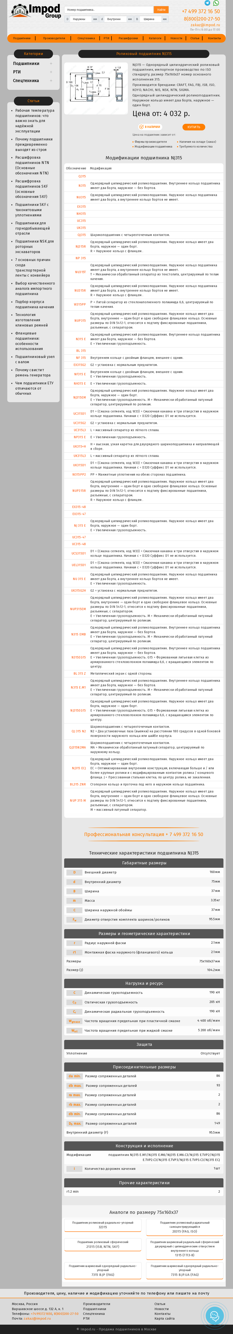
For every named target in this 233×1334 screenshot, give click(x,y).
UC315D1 (79, 414)
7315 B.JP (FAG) (102, 1275)
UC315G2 (79, 423)
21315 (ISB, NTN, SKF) (102, 1247)
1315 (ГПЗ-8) (184, 1255)
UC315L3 (80, 430)
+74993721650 (41, 1314)
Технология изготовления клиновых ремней (31, 320)
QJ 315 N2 (79, 731)
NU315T (80, 272)
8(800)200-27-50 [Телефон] (202, 19)
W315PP (80, 304)
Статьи (194, 38)
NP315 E (80, 437)
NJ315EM (79, 397)
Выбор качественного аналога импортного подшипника (35, 288)
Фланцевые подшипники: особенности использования (29, 341)
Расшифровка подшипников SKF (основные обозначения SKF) (31, 189)
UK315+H (79, 446)
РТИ (106, 38)
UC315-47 (79, 537)
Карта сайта (164, 1318)
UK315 (81, 228)
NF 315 (81, 358)
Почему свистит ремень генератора (33, 372)
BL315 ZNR (78, 784)
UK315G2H (78, 591)
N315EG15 (78, 657)
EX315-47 (79, 514)
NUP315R (79, 491)
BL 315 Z (79, 674)
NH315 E (80, 384)
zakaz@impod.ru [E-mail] (205, 25)
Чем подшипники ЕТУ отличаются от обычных (34, 388)
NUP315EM (78, 609)
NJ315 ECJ (79, 768)
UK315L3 (79, 456)
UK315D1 (79, 465)
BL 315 (81, 351)
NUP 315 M (78, 801)
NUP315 (80, 321)
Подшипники (21, 38)
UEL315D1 (79, 565)
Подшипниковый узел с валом (35, 359)
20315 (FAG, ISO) (184, 1231)
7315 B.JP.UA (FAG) (185, 1275)
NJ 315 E (80, 526)
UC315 (81, 221)
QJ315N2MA (77, 747)
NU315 (81, 197)
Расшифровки (128, 38)
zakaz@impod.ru (37, 1318)
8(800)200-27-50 (66, 1314)
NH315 (81, 214)
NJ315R (81, 247)
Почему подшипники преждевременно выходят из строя (34, 144)
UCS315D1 (78, 553)
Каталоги (155, 38)
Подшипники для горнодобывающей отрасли (32, 228)
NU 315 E (79, 579)
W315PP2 (79, 475)
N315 (82, 186)
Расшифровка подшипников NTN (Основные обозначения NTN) (32, 165)
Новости (176, 38)
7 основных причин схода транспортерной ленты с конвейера (32, 268)
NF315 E (80, 374)
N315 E (81, 339)
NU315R (80, 291)
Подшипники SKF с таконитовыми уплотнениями (32, 209)
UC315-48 (79, 544)
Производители (54, 38)
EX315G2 (79, 365)
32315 (103, 1227)
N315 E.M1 (78, 687)
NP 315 (81, 258)
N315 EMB (78, 634)
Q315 (82, 176)
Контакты (214, 38)
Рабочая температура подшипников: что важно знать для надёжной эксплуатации (34, 120)
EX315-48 (79, 507)
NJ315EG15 (78, 710)
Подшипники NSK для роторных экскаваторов (34, 246)
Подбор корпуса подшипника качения (34, 304)
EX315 (81, 207)
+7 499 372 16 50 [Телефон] (201, 11)
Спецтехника (86, 38)
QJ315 (82, 235)
